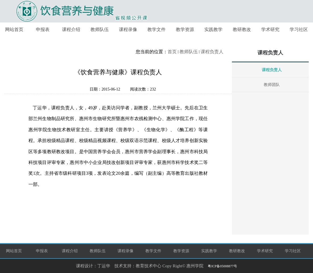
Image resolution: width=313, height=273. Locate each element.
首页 (172, 51)
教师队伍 (189, 51)
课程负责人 (212, 51)
